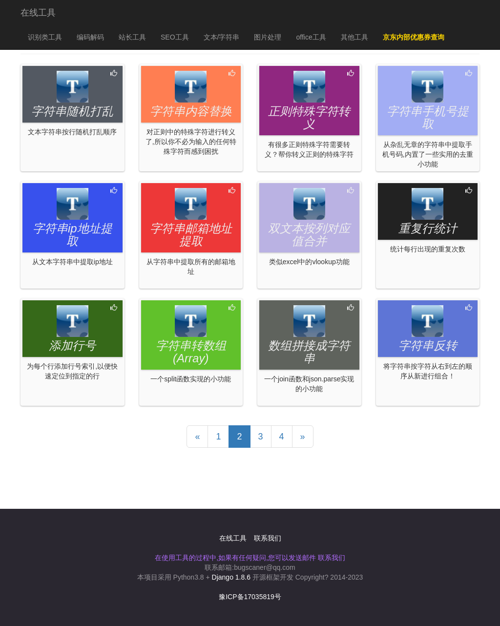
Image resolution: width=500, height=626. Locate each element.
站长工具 (132, 37)
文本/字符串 (222, 37)
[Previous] (197, 436)
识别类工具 (45, 37)
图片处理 (267, 37)
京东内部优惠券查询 (413, 37)
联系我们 (267, 538)
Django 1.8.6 (231, 577)
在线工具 (38, 13)
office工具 (311, 37)
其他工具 (354, 37)
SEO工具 (175, 37)
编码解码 (90, 37)
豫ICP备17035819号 (250, 597)
